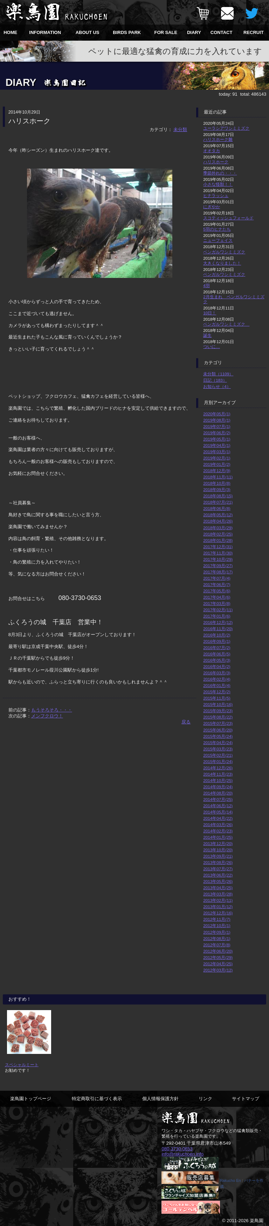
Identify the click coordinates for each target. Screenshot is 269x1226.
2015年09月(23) (218, 710)
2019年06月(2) (216, 432)
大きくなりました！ (222, 263)
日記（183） (215, 380)
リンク (205, 1098)
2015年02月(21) (218, 755)
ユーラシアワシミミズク (226, 128)
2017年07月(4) (216, 578)
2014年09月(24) (218, 786)
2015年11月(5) (216, 698)
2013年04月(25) (218, 887)
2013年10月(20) (218, 849)
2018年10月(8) (216, 483)
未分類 (180, 129)
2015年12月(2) (216, 691)
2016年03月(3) (216, 672)
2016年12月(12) (218, 622)
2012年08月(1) (216, 938)
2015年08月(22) (218, 717)
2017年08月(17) (218, 572)
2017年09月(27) (218, 565)
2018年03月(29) (218, 527)
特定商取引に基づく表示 (97, 1098)
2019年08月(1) (216, 420)
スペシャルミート (22, 1064)
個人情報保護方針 (160, 1098)
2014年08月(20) (218, 793)
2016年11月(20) (218, 628)
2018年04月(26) (218, 521)
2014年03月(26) (218, 824)
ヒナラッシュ (215, 195)
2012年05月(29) (218, 957)
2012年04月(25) (218, 963)
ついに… (211, 346)
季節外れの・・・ (220, 173)
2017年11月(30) (218, 553)
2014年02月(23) (218, 831)
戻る (186, 721)
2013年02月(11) (218, 900)
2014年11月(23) (218, 774)
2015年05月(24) (218, 736)
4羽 (206, 285)
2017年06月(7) (216, 584)
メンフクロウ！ (47, 715)
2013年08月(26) (218, 862)
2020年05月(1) (216, 413)
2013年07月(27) (218, 868)
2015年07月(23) (218, 723)
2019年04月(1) (216, 445)
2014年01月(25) (218, 837)
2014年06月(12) (218, 805)
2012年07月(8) (216, 944)
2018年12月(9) (216, 470)
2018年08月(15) (218, 495)
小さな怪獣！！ (218, 184)
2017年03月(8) (216, 603)
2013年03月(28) (218, 894)
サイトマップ (245, 1098)
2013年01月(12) (218, 906)
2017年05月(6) (216, 590)
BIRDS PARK (127, 32)
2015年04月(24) (218, 742)
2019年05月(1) (216, 439)
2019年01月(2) (216, 464)
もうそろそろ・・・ (51, 710)
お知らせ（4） (217, 386)
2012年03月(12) (218, 970)
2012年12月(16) (218, 913)
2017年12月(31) (218, 546)
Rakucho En (230, 1180)
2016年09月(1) (216, 641)
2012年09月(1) (216, 932)
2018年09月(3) (216, 489)
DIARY (194, 32)
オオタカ (211, 150)
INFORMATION (45, 32)
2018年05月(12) (218, 514)
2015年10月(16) (218, 704)
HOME (10, 32)
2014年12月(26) (218, 767)
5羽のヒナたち (217, 229)
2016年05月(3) (216, 660)
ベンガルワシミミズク (224, 252)
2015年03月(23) (218, 749)
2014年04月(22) (218, 818)
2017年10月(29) (218, 559)
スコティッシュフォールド (228, 218)
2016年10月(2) (216, 635)
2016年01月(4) (216, 685)
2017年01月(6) (216, 616)
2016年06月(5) (216, 654)
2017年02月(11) (218, 609)
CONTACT (222, 32)
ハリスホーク (215, 161)
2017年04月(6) (216, 597)
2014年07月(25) (218, 799)
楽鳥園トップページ (30, 1098)
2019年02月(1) (216, 458)
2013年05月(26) (218, 881)
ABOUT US (87, 32)
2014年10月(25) (218, 780)
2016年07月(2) (216, 647)
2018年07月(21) (218, 502)
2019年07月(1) (216, 426)
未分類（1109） (218, 374)
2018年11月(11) (218, 477)
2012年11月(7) (216, 919)
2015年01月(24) (218, 761)
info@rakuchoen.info (182, 1153)
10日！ (209, 313)
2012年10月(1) (216, 925)
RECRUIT (253, 32)
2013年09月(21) (218, 856)
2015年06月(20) (218, 730)
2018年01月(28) (218, 540)
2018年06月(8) (216, 508)
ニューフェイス (218, 240)
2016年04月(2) (216, 666)
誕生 (207, 335)
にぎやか (211, 206)
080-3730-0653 (176, 1148)
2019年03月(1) (216, 451)
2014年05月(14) (218, 812)
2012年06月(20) (218, 951)
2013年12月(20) (218, 843)
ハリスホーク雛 (218, 139)
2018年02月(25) (218, 534)
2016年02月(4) (216, 679)
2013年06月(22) (218, 875)
